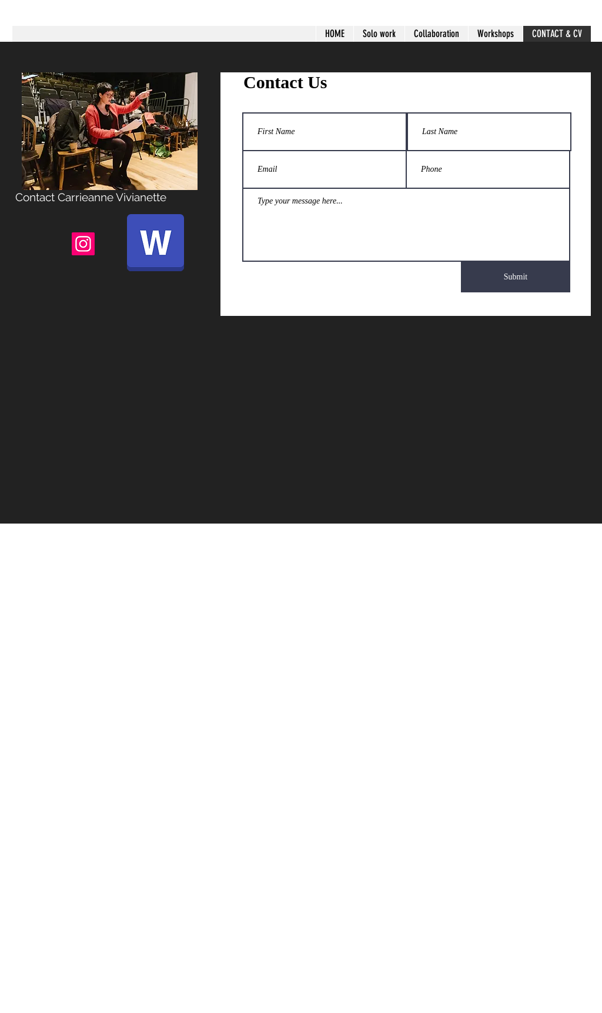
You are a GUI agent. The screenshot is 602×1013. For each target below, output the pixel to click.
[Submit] (515, 277)
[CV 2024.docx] (155, 244)
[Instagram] (83, 243)
